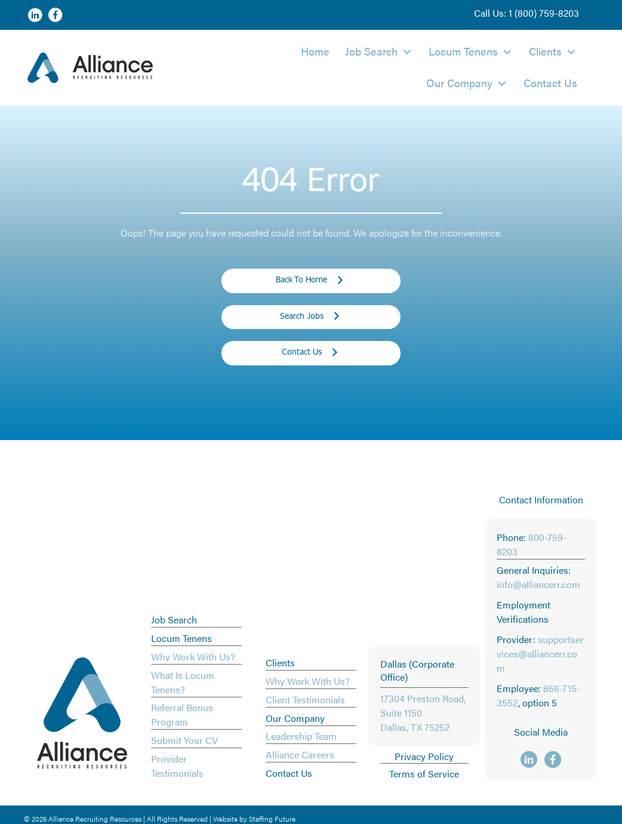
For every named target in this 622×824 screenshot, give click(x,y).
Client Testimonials (305, 699)
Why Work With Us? (193, 656)
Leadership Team (301, 736)
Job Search (174, 619)
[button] (526, 13)
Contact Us (289, 773)
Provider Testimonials (177, 766)
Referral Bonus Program (182, 714)
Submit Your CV (184, 740)
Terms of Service (424, 773)
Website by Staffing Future (254, 818)
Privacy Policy (424, 756)
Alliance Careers (300, 754)
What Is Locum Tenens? (182, 682)
